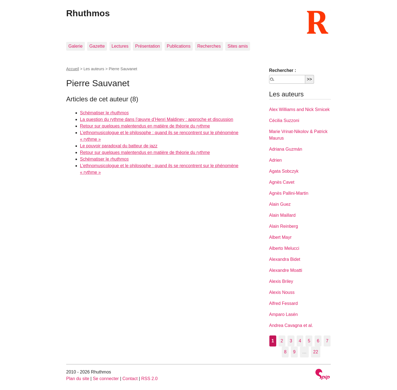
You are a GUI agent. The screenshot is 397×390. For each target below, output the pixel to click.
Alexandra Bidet (284, 259)
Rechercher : (282, 70)
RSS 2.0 (149, 378)
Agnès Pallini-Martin (288, 193)
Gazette (97, 46)
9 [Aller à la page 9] (294, 352)
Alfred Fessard (283, 303)
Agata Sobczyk (284, 171)
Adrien (275, 160)
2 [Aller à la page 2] (282, 340)
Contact (130, 378)
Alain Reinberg (283, 226)
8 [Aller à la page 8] (285, 352)
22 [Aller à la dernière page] (315, 352)
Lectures (120, 46)
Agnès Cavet (281, 182)
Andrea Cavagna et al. (291, 325)
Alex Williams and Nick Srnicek (299, 109)
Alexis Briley (281, 281)
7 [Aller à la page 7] (327, 340)
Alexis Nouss (281, 292)
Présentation (147, 46)
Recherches (209, 46)
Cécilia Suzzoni (284, 120)
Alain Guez (280, 204)
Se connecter (106, 378)
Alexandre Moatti (285, 270)
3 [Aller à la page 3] (291, 340)
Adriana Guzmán (285, 149)
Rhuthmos (88, 13)
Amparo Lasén (283, 314)
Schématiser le (104, 112)
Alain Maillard (282, 215)
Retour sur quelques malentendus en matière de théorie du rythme (145, 126)
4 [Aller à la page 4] (300, 340)
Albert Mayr (280, 237)
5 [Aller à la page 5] (309, 340)
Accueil (72, 69)
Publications (179, 46)
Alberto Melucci (284, 248)
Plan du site (77, 378)
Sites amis (237, 46)
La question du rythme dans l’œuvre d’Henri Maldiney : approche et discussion (156, 119)
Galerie (75, 46)
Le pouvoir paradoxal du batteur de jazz (118, 145)
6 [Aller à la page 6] (318, 340)
